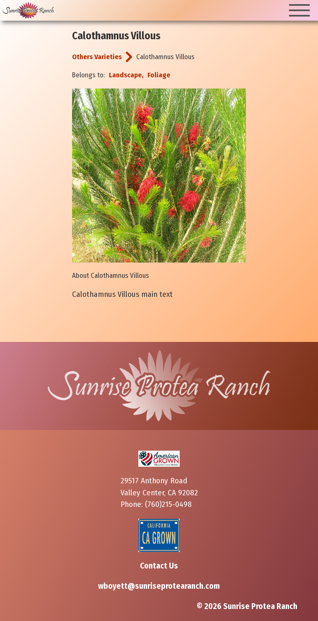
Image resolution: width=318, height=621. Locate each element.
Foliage (158, 75)
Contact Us (159, 566)
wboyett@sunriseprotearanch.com (159, 586)
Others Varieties (97, 57)
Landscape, (126, 75)
